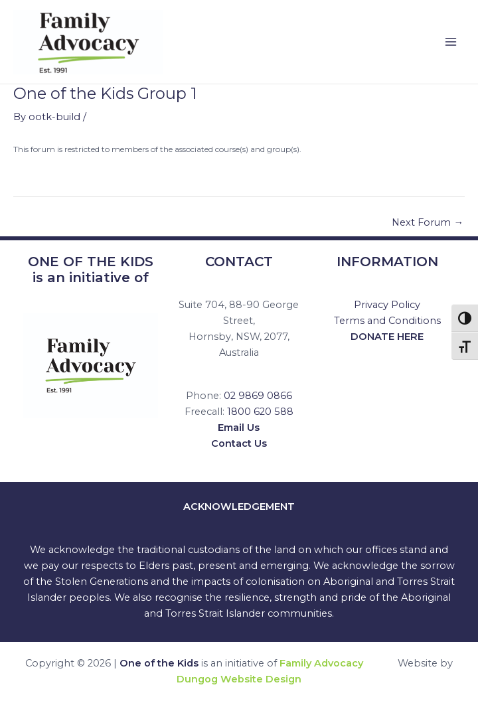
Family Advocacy (321, 663)
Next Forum (427, 222)
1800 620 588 (260, 412)
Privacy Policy (387, 305)
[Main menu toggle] (451, 42)
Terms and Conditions (387, 321)
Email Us (239, 427)
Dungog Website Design (239, 679)
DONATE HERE (387, 337)
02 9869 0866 (258, 396)
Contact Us (239, 443)
